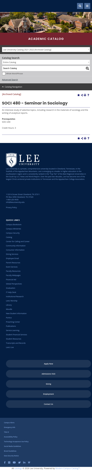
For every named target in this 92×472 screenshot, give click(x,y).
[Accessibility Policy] (10, 437)
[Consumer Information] (15, 250)
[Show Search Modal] (80, 6)
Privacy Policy (11, 207)
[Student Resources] (13, 339)
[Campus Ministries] (13, 229)
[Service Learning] (12, 330)
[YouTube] (14, 462)
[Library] (9, 305)
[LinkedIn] (24, 462)
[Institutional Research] (15, 296)
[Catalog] (9, 237)
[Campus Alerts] (9, 423)
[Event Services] (12, 267)
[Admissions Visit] (48, 374)
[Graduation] (10, 288)
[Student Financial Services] (16, 334)
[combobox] (46, 49)
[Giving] (48, 384)
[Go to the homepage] (5, 6)
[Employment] (48, 394)
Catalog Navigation (13, 86)
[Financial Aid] (11, 279)
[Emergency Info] (9, 427)
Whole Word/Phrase (14, 73)
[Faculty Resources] (13, 271)
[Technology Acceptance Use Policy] (16, 441)
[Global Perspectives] (14, 284)
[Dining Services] (12, 254)
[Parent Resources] (13, 262)
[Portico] (9, 317)
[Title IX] (6, 432)
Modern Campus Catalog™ (67, 468)
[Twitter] (19, 462)
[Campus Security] (13, 233)
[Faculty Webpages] (13, 275)
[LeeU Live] (10, 347)
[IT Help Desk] (11, 292)
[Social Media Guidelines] (12, 446)
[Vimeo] (29, 462)
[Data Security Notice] (11, 456)
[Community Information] (16, 245)
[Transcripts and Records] (16, 343)
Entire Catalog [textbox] (9, 62)
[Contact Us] (48, 404)
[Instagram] (9, 462)
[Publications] (11, 326)
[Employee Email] (12, 258)
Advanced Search (10, 79)
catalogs (18, 468)
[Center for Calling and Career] (18, 241)
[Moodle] (9, 309)
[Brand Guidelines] (10, 451)
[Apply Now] (48, 364)
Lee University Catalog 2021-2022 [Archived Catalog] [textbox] (27, 49)
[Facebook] (5, 462)
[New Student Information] (16, 313)
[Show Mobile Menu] (87, 6)
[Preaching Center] (13, 322)
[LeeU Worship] (11, 301)
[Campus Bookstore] (13, 224)
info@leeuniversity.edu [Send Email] (15, 202)
